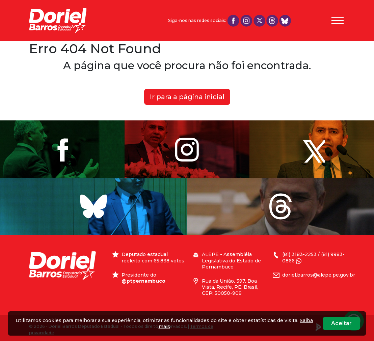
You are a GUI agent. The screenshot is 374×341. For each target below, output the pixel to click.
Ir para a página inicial (187, 97)
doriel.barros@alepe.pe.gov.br (318, 275)
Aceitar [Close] (341, 323)
